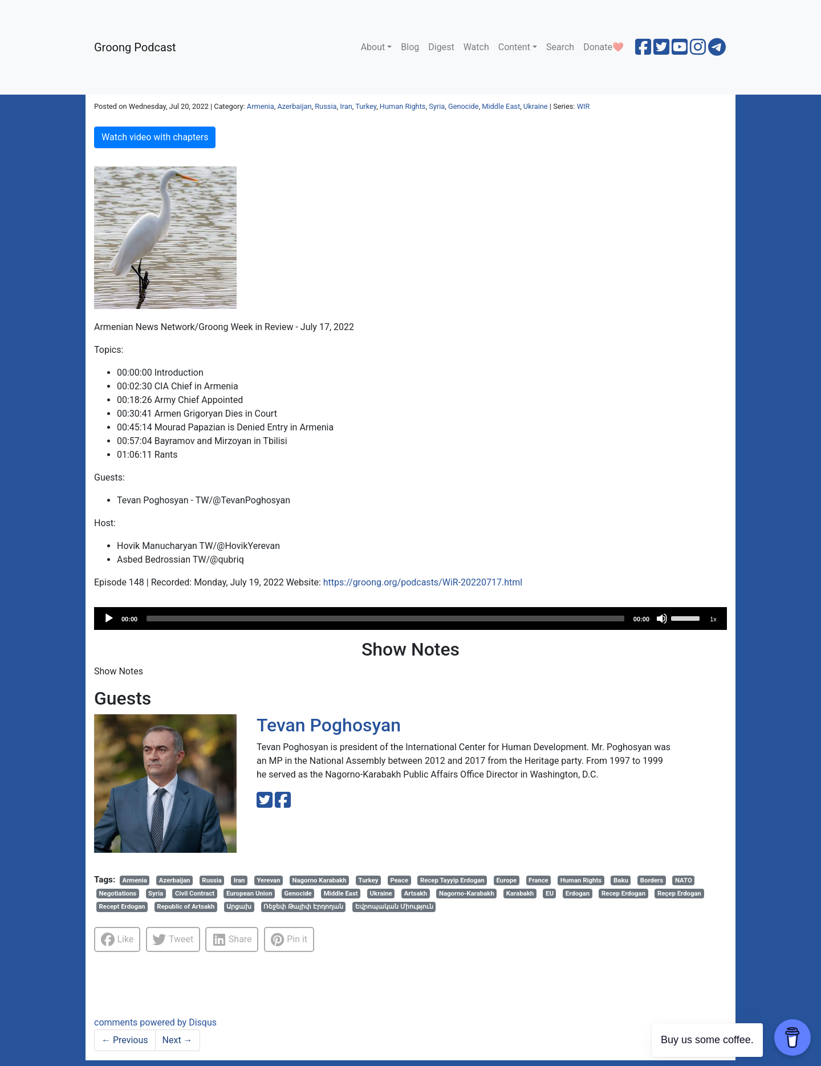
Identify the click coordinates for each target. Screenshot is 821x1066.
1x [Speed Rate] (713, 619)
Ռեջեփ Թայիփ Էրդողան (303, 906)
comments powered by (155, 1022)
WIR (583, 106)
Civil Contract (194, 893)
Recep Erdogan (623, 893)
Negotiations (118, 893)
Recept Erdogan (122, 906)
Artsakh (415, 893)
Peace (399, 880)
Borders (651, 880)
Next (177, 1040)
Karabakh (520, 893)
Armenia (260, 106)
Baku (620, 880)
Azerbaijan (294, 106)
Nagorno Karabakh (319, 880)
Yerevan (268, 880)
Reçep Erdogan (679, 893)
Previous (124, 1040)
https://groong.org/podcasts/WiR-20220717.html (422, 582)
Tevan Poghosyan (329, 725)
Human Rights (403, 106)
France (538, 880)
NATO (683, 880)
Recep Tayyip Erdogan (452, 880)
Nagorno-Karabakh (466, 893)
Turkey (365, 106)
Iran (346, 106)
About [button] (373, 47)
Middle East (501, 106)
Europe (507, 880)
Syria (437, 106)
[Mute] (662, 618)
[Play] (109, 618)
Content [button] (514, 47)
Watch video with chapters (154, 137)
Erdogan (578, 893)
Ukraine (535, 106)
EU (550, 893)
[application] (410, 618)
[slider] (385, 618)
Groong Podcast (135, 47)
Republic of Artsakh (185, 906)
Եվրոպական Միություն (394, 906)
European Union (249, 893)
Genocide (463, 106)
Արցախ (238, 906)
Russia (325, 106)
